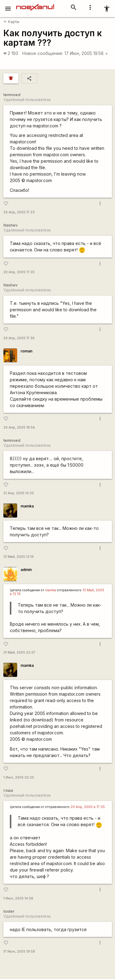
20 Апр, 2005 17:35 (19, 272)
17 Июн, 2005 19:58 (86, 53)
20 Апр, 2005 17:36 (19, 338)
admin (26, 569)
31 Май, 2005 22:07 (19, 653)
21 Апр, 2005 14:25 (18, 493)
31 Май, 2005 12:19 (18, 557)
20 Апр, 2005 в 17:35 (88, 807)
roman (27, 351)
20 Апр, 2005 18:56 (19, 427)
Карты (11, 21)
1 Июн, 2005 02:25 (18, 777)
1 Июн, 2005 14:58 (18, 898)
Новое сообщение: (42, 53)
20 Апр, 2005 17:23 (19, 212)
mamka (27, 506)
